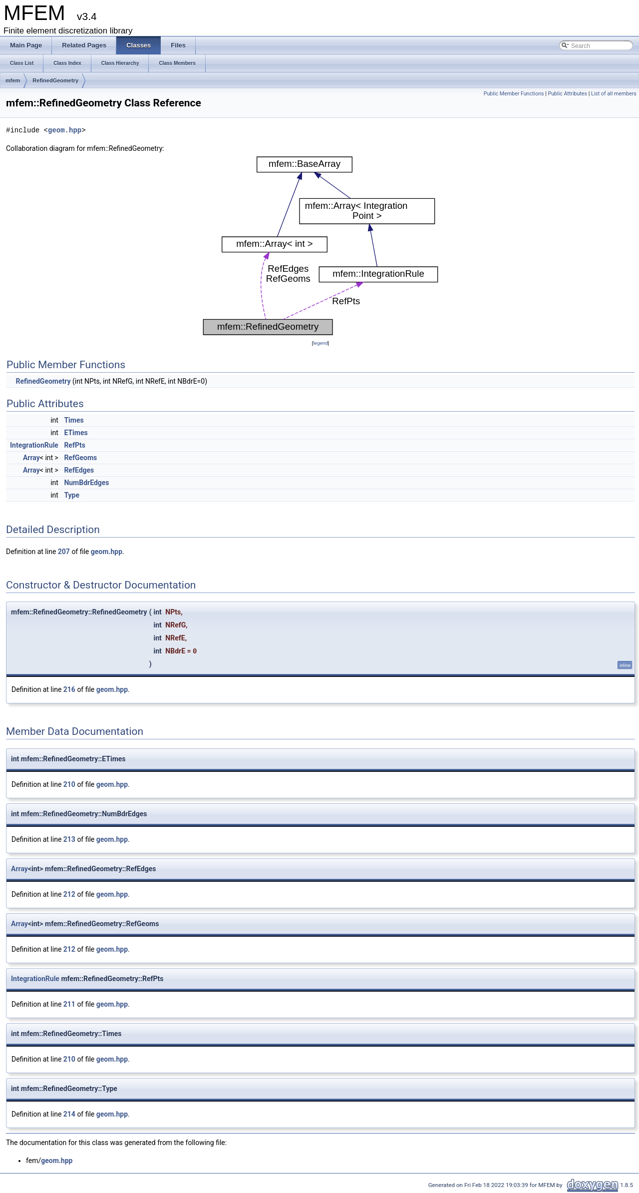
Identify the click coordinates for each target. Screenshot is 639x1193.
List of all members (614, 93)
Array (31, 458)
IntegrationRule (34, 445)
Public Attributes (567, 93)
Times (73, 420)
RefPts (74, 445)
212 (69, 894)
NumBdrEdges (86, 483)
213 (69, 839)
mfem (12, 80)
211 (69, 1004)
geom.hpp (64, 130)
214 (69, 1114)
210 (69, 784)
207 (64, 552)
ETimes (75, 433)
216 (69, 689)
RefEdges (79, 470)
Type (71, 495)
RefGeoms (80, 458)
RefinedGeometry (55, 80)
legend (320, 343)
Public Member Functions (514, 93)
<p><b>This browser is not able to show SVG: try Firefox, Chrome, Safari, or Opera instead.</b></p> (320, 246)
